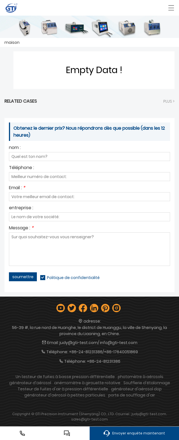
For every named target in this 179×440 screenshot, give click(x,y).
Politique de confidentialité (73, 277)
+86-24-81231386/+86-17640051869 (103, 352)
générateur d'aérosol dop (136, 389)
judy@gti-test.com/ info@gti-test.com (98, 342)
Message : (21, 228)
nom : (15, 148)
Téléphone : (21, 168)
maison (12, 42)
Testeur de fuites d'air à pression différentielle (63, 389)
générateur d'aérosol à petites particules (64, 395)
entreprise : (21, 208)
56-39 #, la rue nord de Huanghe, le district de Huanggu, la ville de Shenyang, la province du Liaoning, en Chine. (89, 330)
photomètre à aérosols (140, 376)
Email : (17, 188)
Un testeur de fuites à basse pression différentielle (65, 376)
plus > (169, 101)
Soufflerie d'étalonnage (146, 383)
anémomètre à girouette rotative (87, 383)
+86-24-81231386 (103, 361)
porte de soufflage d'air (131, 395)
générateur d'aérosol (30, 383)
